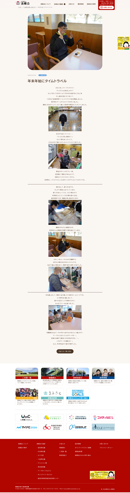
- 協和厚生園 (41, 448)
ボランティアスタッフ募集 (83, 448)
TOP (19, 7)
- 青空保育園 (41, 467)
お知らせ (71, 4)
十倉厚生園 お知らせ (29, 7)
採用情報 (81, 4)
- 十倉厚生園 (41, 460)
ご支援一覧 (63, 452)
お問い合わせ (107, 7)
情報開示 (62, 448)
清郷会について (46, 4)
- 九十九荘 (40, 456)
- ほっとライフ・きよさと (44, 475)
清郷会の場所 (91, 4)
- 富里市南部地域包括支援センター (48, 479)
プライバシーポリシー (106, 448)
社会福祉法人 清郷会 (22, 3)
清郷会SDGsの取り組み (83, 456)
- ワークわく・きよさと (44, 471)
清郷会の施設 (58, 4)
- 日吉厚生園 (41, 452)
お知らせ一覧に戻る (65, 352)
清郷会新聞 (78, 452)
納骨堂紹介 (63, 456)
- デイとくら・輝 (42, 463)
